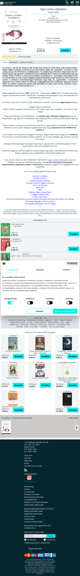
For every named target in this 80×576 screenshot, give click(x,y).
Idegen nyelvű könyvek (18, 322)
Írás (50, 327)
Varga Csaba (38, 318)
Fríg (45, 318)
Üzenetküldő (29, 492)
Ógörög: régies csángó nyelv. (40, 192)
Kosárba (65, 50)
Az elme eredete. (40, 178)
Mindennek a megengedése (65, 311)
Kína (62, 322)
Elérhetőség (29, 486)
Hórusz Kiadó (29, 516)
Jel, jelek (30, 322)
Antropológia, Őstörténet (35, 320)
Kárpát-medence (53, 322)
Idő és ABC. (40, 187)
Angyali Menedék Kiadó (33, 514)
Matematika (24, 324)
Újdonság (28, 461)
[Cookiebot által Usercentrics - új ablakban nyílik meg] (68, 263)
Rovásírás (51, 324)
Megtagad (39, 311)
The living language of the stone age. (40, 201)
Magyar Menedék (35, 548)
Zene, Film (28, 455)
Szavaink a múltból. (40, 176)
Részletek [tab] (40, 270)
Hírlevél (27, 489)
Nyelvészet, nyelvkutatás (38, 324)
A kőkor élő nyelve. (40, 197)
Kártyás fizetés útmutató (33, 497)
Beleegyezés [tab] (14, 270)
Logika (67, 322)
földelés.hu (40, 573)
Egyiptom (49, 320)
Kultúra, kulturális (40, 322)
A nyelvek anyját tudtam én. (40, 181)
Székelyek (19, 327)
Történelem (43, 327)
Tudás (26, 327)
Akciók (26, 463)
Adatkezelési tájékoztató (33, 505)
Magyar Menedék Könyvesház (8, 4)
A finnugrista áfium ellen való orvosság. (40, 204)
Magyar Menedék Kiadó (33, 511)
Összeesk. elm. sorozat (33, 466)
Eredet (56, 320)
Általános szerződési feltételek (36, 502)
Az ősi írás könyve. (40, 185)
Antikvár (27, 458)
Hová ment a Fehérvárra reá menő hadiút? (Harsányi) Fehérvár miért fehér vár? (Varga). (40, 199)
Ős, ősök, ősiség (58, 327)
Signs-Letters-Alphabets (57, 160)
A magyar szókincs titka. (40, 194)
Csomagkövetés (30, 500)
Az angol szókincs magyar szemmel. (40, 183)
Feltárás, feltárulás (66, 320)
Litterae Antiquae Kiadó (33, 521)
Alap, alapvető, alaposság (16, 320)
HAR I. (40, 190)
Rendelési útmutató (31, 494)
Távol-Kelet (34, 327)
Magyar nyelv (14, 324)
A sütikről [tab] (66, 270)
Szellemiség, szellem (63, 324)
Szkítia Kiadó (29, 519)
